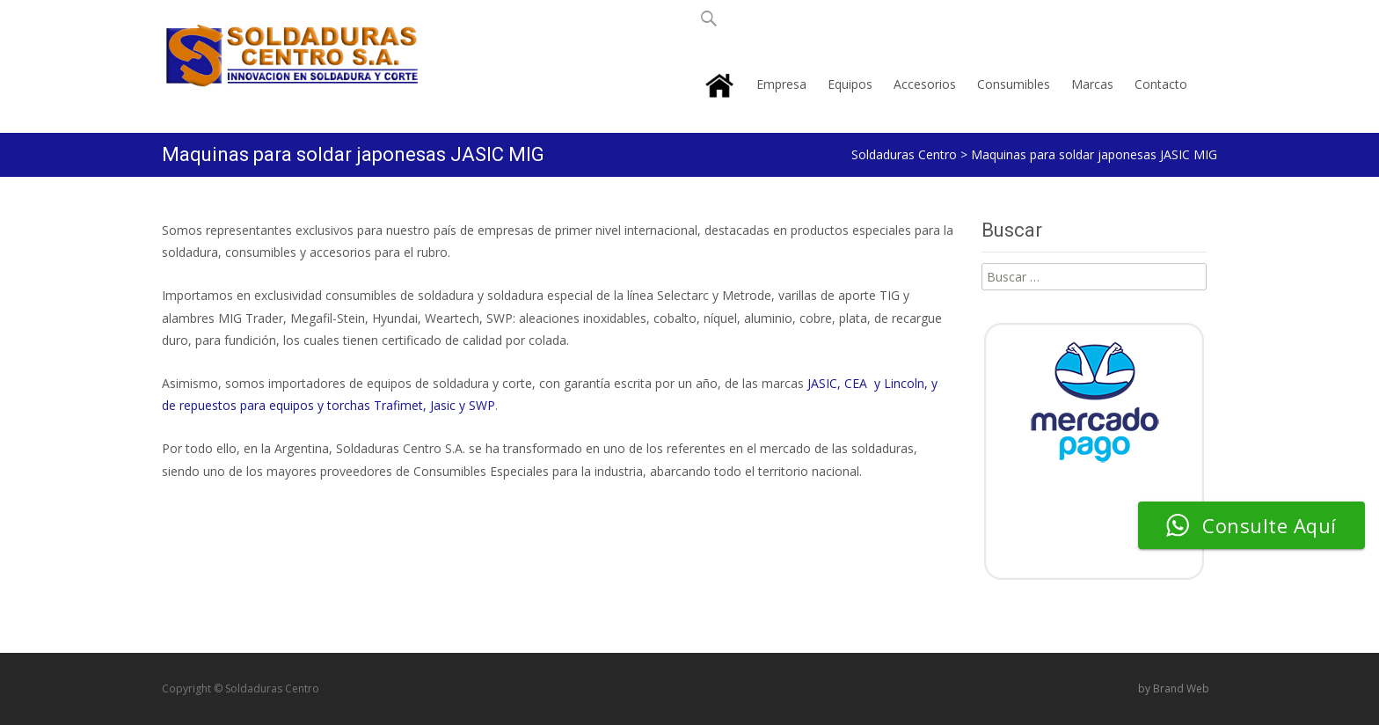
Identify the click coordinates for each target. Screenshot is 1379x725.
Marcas (1092, 84)
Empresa (781, 84)
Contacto (1161, 84)
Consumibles (1013, 84)
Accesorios (925, 84)
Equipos (850, 84)
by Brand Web (1173, 688)
